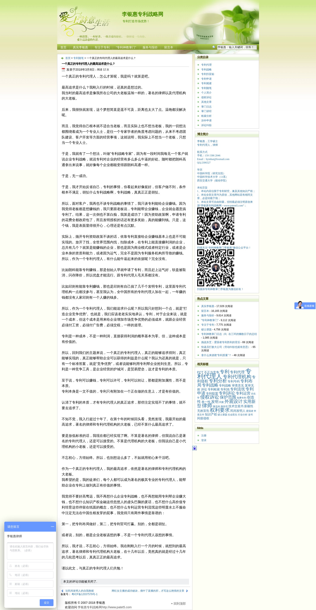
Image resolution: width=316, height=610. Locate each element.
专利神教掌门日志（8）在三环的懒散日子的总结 (229, 334)
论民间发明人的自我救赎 (79, 590)
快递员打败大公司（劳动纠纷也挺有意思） (225, 347)
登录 (203, 440)
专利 (224, 371)
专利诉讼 (227, 393)
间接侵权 (203, 418)
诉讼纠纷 (206, 125)
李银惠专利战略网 (142, 14)
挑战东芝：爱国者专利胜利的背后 (220, 342)
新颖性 (248, 406)
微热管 (224, 406)
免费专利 (241, 397)
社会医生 (232, 414)
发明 (215, 402)
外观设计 (234, 401)
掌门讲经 (206, 111)
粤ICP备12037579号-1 (84, 594)
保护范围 (228, 397)
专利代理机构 (237, 376)
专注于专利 (102, 47)
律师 (207, 405)
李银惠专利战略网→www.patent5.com (222, 205)
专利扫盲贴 (207, 74)
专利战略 (206, 69)
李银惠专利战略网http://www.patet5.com (105, 607)
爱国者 (249, 411)
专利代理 (206, 64)
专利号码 (234, 381)
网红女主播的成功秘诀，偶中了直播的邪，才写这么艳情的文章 (148, 590)
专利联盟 (212, 393)
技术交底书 (236, 406)
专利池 (225, 389)
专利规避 (206, 83)
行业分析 (242, 414)
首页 (63, 47)
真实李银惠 (80, 47)
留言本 (168, 47)
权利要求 (220, 410)
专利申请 (206, 78)
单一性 (206, 402)
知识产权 (211, 414)
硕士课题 (206, 329)
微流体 (216, 406)
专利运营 (243, 393)
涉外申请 (206, 120)
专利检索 (214, 389)
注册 (203, 435)
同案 (221, 402)
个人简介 (206, 92)
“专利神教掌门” (126, 47)
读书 (250, 414)
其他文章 (206, 101)
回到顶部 (180, 603)
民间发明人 (237, 410)
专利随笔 (78, 58)
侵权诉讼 (206, 97)
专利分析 (218, 380)
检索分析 (206, 115)
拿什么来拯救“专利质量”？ (216, 355)
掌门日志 (206, 106)
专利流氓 (237, 389)
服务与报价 (150, 47)
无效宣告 (203, 410)
